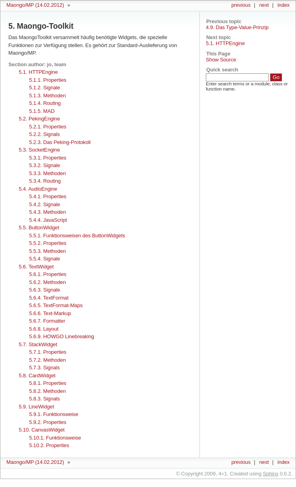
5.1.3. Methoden (47, 96)
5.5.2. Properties (47, 243)
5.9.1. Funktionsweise (53, 414)
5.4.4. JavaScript (48, 220)
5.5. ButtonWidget (39, 228)
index (284, 5)
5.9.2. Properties (47, 422)
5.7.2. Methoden (47, 360)
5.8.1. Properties (47, 383)
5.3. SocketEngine (39, 150)
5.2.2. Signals (44, 134)
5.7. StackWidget (38, 344)
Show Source (221, 60)
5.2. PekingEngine (39, 119)
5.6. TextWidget (36, 267)
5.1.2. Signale (44, 88)
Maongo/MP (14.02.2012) (35, 5)
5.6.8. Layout (43, 329)
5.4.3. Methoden (47, 212)
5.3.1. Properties (47, 158)
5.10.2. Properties (49, 445)
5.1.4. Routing (45, 103)
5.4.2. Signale (44, 204)
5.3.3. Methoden (47, 173)
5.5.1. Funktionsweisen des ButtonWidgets (77, 236)
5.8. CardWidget (37, 376)
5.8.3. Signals (44, 399)
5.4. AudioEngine (38, 189)
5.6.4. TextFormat (49, 298)
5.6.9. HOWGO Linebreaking (61, 336)
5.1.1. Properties (47, 80)
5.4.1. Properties (47, 196)
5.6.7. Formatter (47, 321)
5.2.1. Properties (47, 127)
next (264, 5)
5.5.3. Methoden (47, 251)
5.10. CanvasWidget (42, 430)
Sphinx (270, 474)
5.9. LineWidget (36, 407)
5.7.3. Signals (44, 368)
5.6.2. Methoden (47, 282)
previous (241, 5)
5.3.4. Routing (45, 181)
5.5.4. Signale (44, 259)
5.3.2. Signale (44, 165)
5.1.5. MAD (42, 111)
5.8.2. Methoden (47, 391)
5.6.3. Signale (44, 290)
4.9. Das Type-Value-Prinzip (237, 27)
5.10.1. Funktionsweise (55, 438)
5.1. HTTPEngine (225, 43)
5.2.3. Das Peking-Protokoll (60, 142)
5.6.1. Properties (47, 274)
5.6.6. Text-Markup (50, 313)
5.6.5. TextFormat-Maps (56, 305)
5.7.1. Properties (47, 352)
